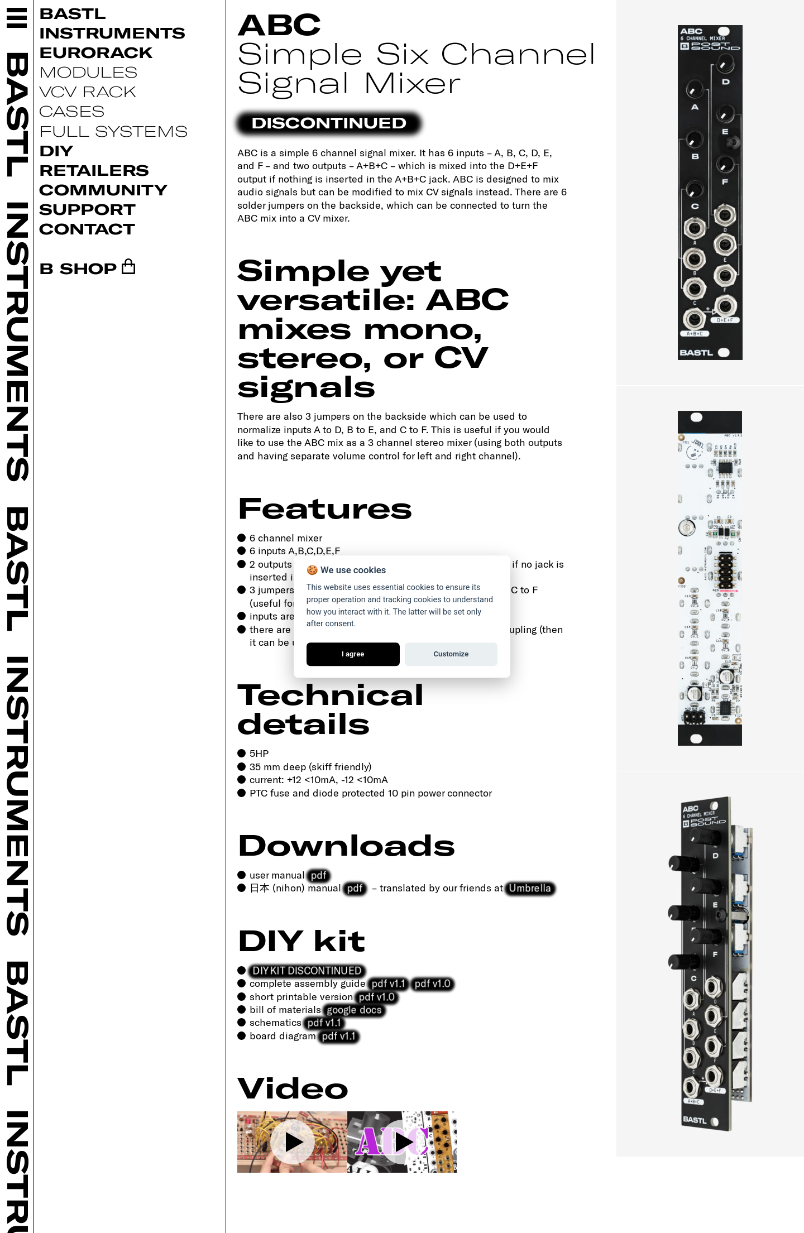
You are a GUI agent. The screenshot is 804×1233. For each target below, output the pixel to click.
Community (103, 189)
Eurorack (96, 52)
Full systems (113, 131)
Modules (88, 71)
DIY (56, 150)
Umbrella (530, 887)
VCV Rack (87, 91)
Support (87, 209)
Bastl (72, 13)
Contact (87, 228)
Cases (72, 110)
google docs (354, 1009)
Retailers (94, 170)
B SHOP (78, 267)
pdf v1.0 (432, 983)
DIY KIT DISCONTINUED (307, 970)
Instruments (112, 32)
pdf (318, 875)
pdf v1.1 (388, 983)
